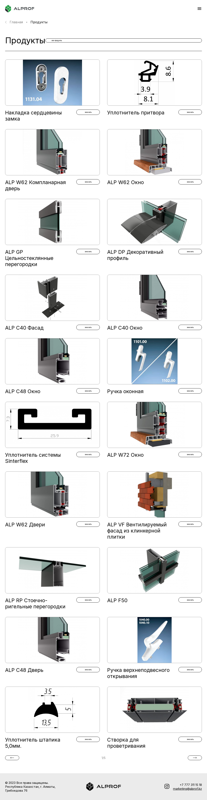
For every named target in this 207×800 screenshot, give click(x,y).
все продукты (177, 40)
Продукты (38, 22)
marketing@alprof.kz (187, 789)
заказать (88, 112)
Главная (16, 22)
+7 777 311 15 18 (191, 785)
